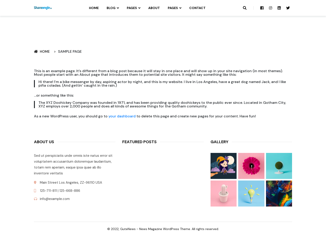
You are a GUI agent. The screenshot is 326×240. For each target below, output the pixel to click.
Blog (111, 8)
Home (94, 8)
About (154, 8)
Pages (132, 8)
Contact (197, 8)
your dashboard (122, 116)
